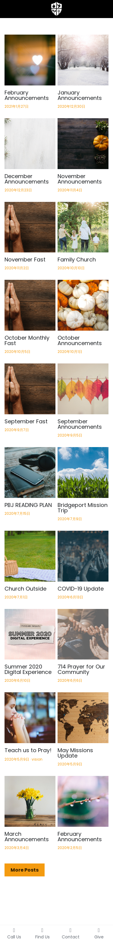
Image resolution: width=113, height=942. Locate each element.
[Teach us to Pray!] (30, 717)
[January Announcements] (83, 60)
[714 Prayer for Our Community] (83, 634)
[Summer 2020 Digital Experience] (30, 634)
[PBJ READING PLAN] (30, 472)
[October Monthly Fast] (30, 305)
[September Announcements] (83, 388)
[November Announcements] (83, 143)
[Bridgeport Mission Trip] (83, 472)
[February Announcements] (30, 60)
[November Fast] (30, 227)
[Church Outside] (30, 556)
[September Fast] (30, 388)
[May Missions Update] (83, 717)
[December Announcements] (30, 143)
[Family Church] (83, 227)
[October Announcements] (83, 305)
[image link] (57, 8)
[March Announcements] (30, 801)
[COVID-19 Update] (83, 556)
